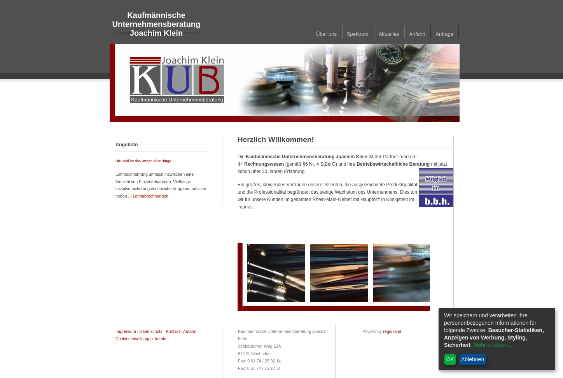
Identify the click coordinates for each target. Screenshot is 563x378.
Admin (160, 338)
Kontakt (173, 331)
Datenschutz (151, 331)
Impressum (125, 331)
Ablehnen (472, 359)
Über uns (326, 34)
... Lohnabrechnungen (148, 196)
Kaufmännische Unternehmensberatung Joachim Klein (156, 24)
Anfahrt (417, 34)
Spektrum (358, 34)
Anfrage (444, 34)
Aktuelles (389, 34)
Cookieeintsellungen (134, 338)
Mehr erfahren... (492, 345)
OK (450, 359)
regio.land (392, 331)
